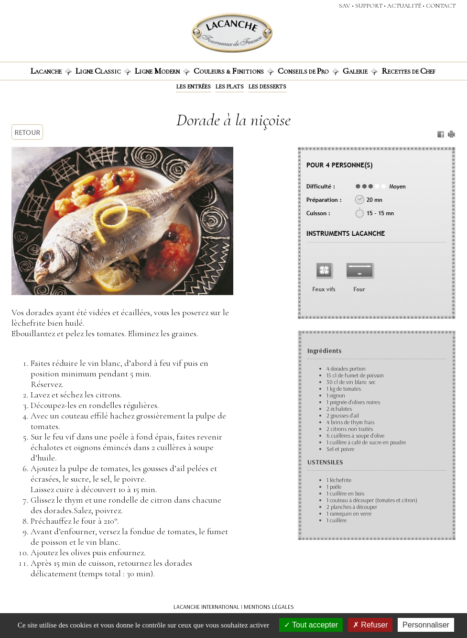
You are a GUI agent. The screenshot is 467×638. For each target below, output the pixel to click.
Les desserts (267, 86)
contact (441, 6)
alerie (360, 71)
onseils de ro (308, 71)
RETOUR (27, 132)
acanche (51, 71)
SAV (344, 6)
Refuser (370, 625)
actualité (404, 6)
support (368, 6)
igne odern (162, 71)
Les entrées (193, 86)
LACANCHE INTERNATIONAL (206, 606)
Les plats (230, 86)
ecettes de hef (408, 71)
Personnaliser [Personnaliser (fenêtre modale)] (425, 625)
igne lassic (103, 71)
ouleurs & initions (234, 71)
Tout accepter (311, 625)
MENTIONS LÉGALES (269, 606)
